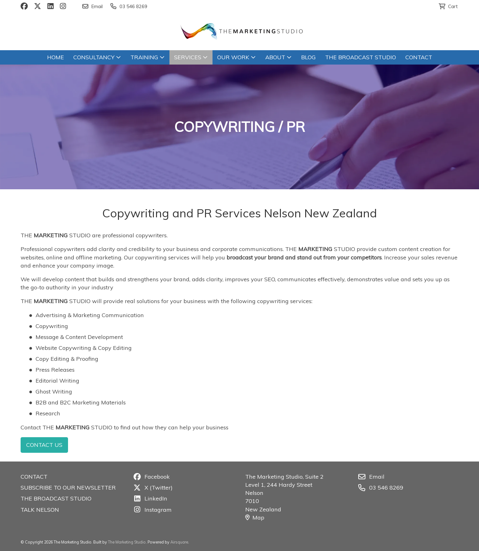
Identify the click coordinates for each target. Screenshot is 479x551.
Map (254, 517)
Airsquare (179, 541)
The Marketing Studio (127, 541)
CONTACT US (44, 444)
